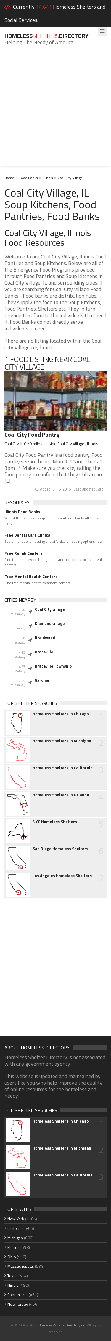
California (15, 1228)
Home (9, 178)
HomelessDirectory (46, 35)
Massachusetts (20, 1266)
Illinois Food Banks (22, 511)
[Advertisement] (55, 110)
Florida (13, 1247)
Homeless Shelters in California (63, 767)
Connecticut (17, 1294)
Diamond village (50, 623)
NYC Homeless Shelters (55, 821)
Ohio (11, 1257)
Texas (12, 1276)
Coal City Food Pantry (31, 434)
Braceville (44, 651)
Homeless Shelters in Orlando (61, 794)
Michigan (15, 1238)
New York (15, 1219)
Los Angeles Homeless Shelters (62, 875)
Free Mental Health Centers (30, 576)
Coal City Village (70, 178)
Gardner (42, 680)
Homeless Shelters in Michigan (62, 740)
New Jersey (17, 1304)
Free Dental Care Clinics (27, 535)
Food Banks (28, 178)
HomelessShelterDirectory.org (62, 1325)
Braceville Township (53, 666)
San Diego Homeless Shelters (60, 848)
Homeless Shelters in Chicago (61, 713)
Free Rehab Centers (23, 553)
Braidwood (45, 637)
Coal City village (50, 609)
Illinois (48, 178)
